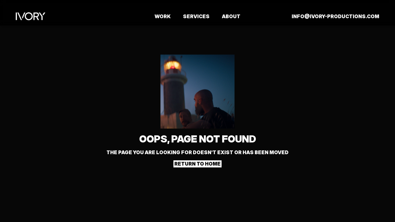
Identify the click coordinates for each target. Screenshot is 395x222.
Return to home (197, 164)
